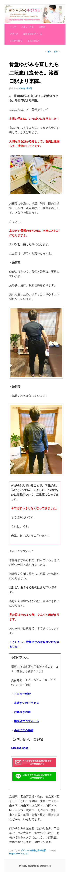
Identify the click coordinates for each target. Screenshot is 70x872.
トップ (13, 27)
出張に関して (34, 41)
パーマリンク (22, 853)
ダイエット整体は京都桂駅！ (34, 850)
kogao (12, 853)
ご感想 (42, 27)
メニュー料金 (27, 27)
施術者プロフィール (32, 34)
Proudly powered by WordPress (35, 866)
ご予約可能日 (16, 41)
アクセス (14, 34)
